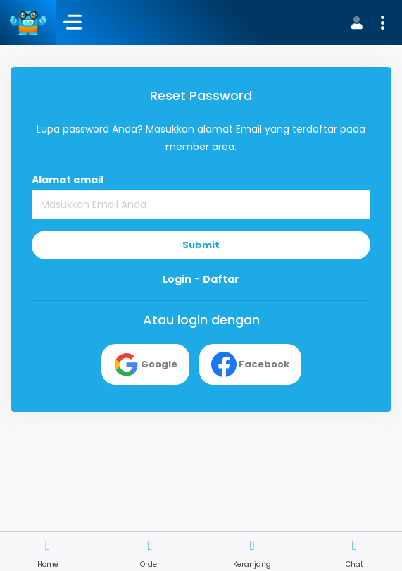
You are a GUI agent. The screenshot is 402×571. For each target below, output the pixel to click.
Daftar (221, 279)
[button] (365, 22)
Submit (201, 245)
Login (177, 279)
